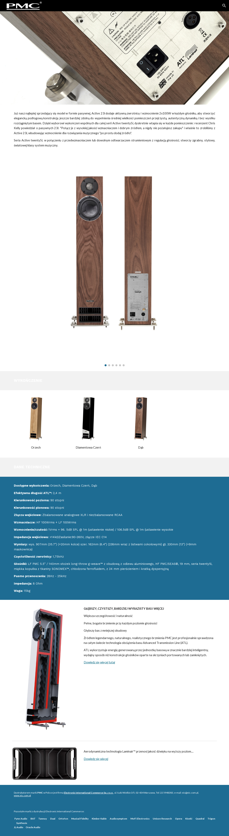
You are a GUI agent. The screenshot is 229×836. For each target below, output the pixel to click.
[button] (224, 5)
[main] (114, 129)
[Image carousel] (114, 262)
